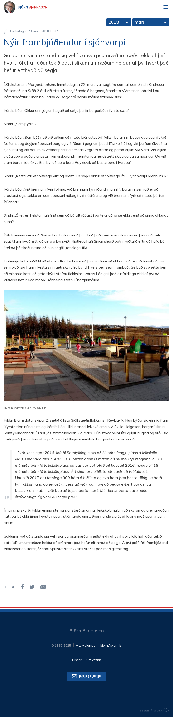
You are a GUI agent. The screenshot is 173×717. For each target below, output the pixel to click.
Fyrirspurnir (90, 676)
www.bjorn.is (85, 645)
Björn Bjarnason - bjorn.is (30, 7)
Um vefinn (93, 660)
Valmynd (166, 7)
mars (140, 22)
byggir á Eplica (154, 709)
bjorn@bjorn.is (111, 645)
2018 (114, 22)
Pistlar (77, 660)
